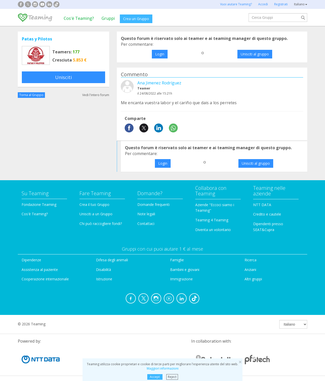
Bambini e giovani (184, 269)
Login (159, 54)
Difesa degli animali (112, 259)
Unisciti (63, 77)
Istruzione (104, 279)
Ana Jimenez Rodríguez (159, 83)
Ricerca (250, 259)
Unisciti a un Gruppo (95, 213)
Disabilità (103, 269)
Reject (172, 377)
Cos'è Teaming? (79, 18)
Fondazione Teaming (39, 204)
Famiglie (177, 259)
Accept (155, 377)
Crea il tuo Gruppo (94, 204)
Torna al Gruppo (31, 95)
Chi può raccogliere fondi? (100, 223)
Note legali (146, 213)
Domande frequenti (153, 204)
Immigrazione (181, 279)
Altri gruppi (253, 279)
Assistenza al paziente (40, 269)
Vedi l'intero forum (95, 95)
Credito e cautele (267, 214)
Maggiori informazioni (162, 368)
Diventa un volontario (213, 229)
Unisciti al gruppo (255, 54)
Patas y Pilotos (37, 39)
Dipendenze (31, 259)
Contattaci (145, 223)
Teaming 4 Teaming (211, 220)
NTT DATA (262, 204)
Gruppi (108, 18)
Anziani (250, 269)
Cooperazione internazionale (45, 279)
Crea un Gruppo (136, 18)
